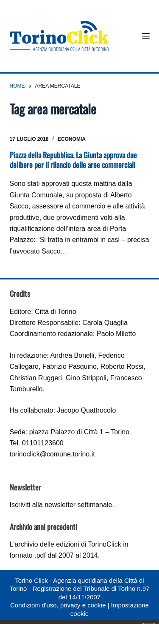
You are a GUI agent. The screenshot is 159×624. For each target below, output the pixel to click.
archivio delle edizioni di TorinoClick (67, 544)
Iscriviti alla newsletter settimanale (61, 504)
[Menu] (146, 36)
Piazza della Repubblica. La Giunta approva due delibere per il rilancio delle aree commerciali (73, 159)
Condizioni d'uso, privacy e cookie (58, 605)
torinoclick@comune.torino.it (52, 454)
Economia (72, 139)
